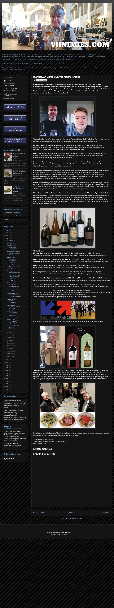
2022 (7, 360)
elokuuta (9, 337)
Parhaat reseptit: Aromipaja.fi (12, 212)
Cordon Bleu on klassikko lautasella (13, 311)
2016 (7, 376)
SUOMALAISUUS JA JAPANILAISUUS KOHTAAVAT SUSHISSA (13, 277)
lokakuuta (10, 332)
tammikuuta (10, 356)
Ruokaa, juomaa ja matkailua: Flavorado (15, 216)
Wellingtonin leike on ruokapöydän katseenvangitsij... (13, 247)
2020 (7, 365)
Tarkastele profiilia (9, 98)
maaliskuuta (10, 351)
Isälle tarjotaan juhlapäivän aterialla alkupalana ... (13, 306)
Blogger (64, 534)
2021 (7, 362)
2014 (7, 381)
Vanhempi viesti (104, 513)
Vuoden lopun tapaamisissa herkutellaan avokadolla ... (11, 260)
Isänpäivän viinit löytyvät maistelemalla (11, 300)
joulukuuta (10, 240)
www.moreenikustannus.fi (17, 447)
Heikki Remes (10, 81)
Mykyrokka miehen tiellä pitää (12, 289)
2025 (7, 233)
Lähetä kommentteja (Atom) (74, 518)
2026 (7, 230)
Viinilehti (6, 219)
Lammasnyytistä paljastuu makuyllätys (14, 316)
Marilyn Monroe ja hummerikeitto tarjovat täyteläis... (13, 321)
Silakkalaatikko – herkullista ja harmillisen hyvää (13, 284)
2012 (7, 386)
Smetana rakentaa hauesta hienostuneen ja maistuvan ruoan (19, 171)
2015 (7, 378)
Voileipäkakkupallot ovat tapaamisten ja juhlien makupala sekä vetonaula (19, 189)
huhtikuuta (10, 348)
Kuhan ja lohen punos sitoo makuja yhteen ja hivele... (13, 266)
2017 (7, 373)
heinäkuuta (10, 340)
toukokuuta (10, 345)
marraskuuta (10, 243)
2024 (7, 235)
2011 (7, 389)
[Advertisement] (21, 586)
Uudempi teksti (39, 513)
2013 (7, 383)
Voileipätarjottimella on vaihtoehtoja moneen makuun (13, 253)
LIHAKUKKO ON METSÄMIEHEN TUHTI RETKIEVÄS (14, 294)
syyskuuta (10, 335)
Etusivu (71, 513)
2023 (7, 238)
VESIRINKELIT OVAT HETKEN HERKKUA (13, 327)
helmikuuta (10, 353)
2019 (7, 368)
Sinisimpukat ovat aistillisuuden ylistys (13, 271)
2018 (7, 370)
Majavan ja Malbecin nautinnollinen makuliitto (19, 155)
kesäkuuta (10, 343)
